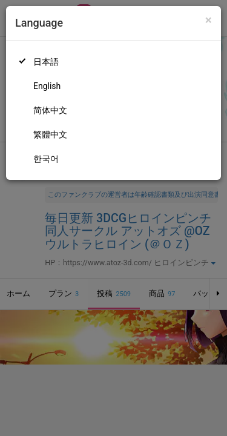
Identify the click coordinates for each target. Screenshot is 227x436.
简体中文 (50, 110)
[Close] (208, 20)
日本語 (46, 62)
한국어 (46, 159)
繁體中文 (50, 134)
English (47, 86)
